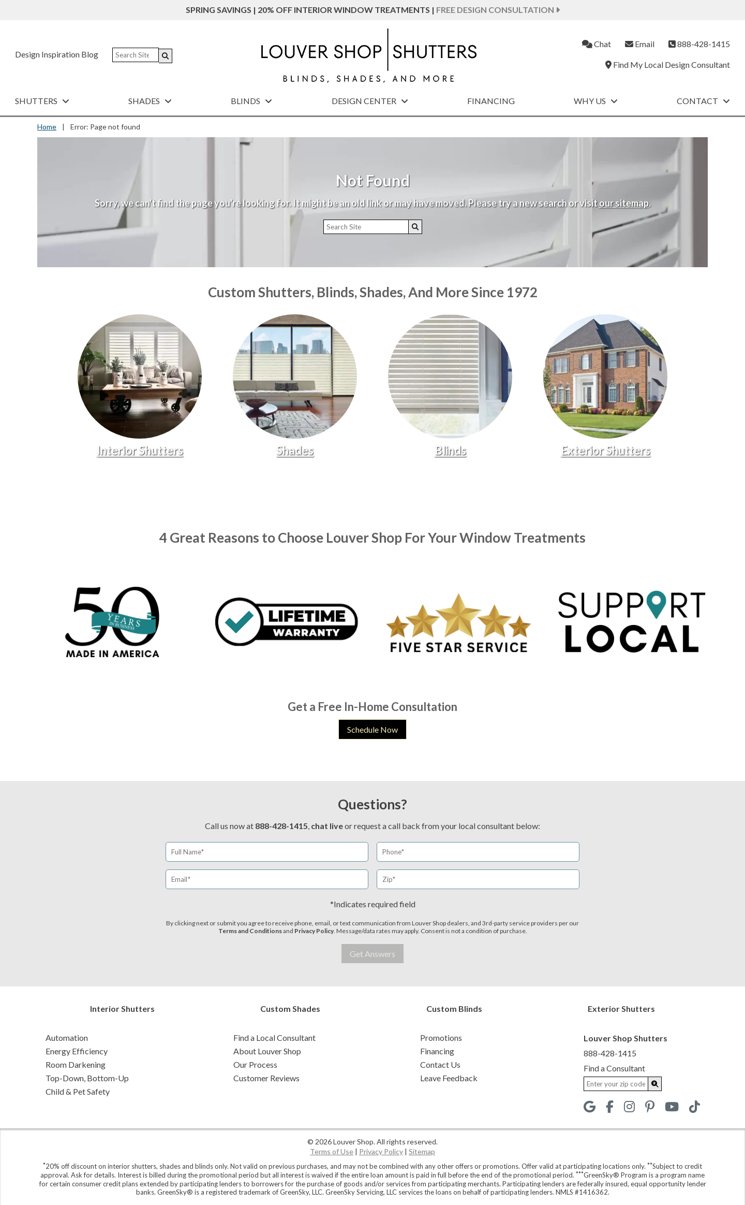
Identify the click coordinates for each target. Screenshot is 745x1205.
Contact (703, 101)
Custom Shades (290, 1008)
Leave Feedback (449, 1078)
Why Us (596, 101)
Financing (491, 101)
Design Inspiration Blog (56, 54)
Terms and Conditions (250, 931)
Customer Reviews (266, 1078)
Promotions (441, 1037)
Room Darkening (76, 1064)
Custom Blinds (454, 1008)
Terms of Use (331, 1151)
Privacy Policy (314, 931)
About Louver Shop (267, 1051)
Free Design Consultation (498, 9)
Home (46, 126)
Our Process (255, 1064)
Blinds (251, 101)
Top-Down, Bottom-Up (87, 1078)
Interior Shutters (140, 450)
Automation (67, 1037)
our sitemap (624, 203)
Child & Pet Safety (78, 1091)
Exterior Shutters (605, 450)
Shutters (42, 101)
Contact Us (440, 1064)
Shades (150, 101)
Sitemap (422, 1151)
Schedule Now (372, 729)
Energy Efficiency (77, 1051)
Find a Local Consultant (274, 1037)
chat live (327, 826)
